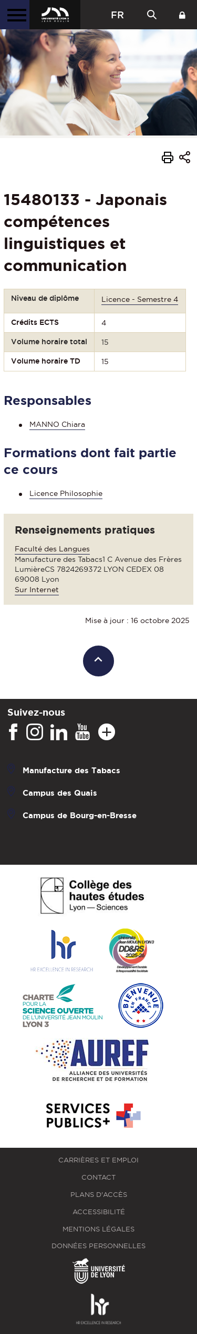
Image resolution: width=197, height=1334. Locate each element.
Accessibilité (98, 1211)
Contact (98, 1177)
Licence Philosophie (65, 493)
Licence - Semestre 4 (139, 299)
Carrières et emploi (98, 1160)
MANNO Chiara (57, 424)
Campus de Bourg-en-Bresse (80, 815)
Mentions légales (98, 1229)
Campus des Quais (60, 792)
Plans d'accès (98, 1194)
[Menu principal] (14, 14)
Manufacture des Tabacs (71, 770)
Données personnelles (98, 1245)
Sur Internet (37, 589)
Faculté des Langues (52, 549)
